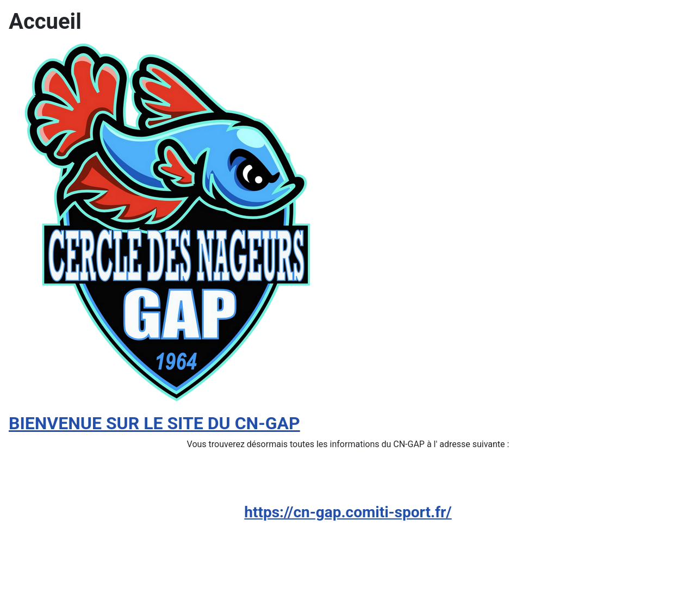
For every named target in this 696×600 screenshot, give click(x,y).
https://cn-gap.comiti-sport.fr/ (347, 512)
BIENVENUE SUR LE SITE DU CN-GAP (154, 423)
